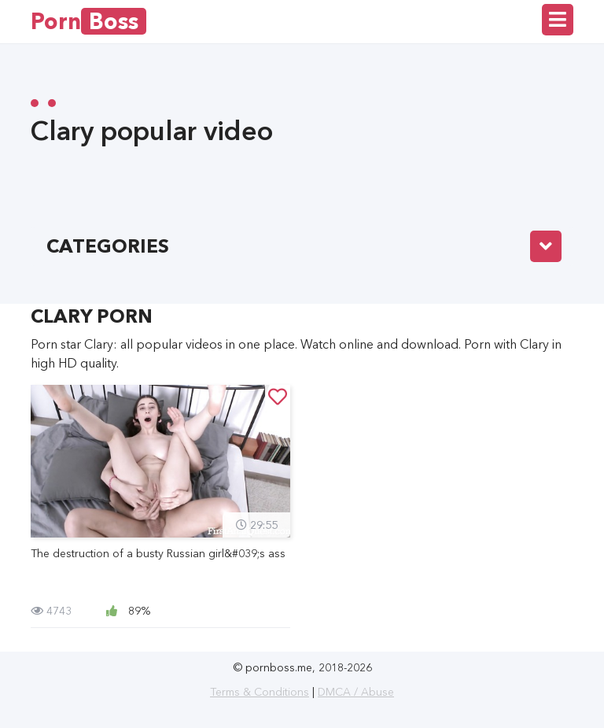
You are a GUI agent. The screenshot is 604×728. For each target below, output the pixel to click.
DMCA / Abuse (356, 692)
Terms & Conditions (259, 692)
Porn (88, 21)
